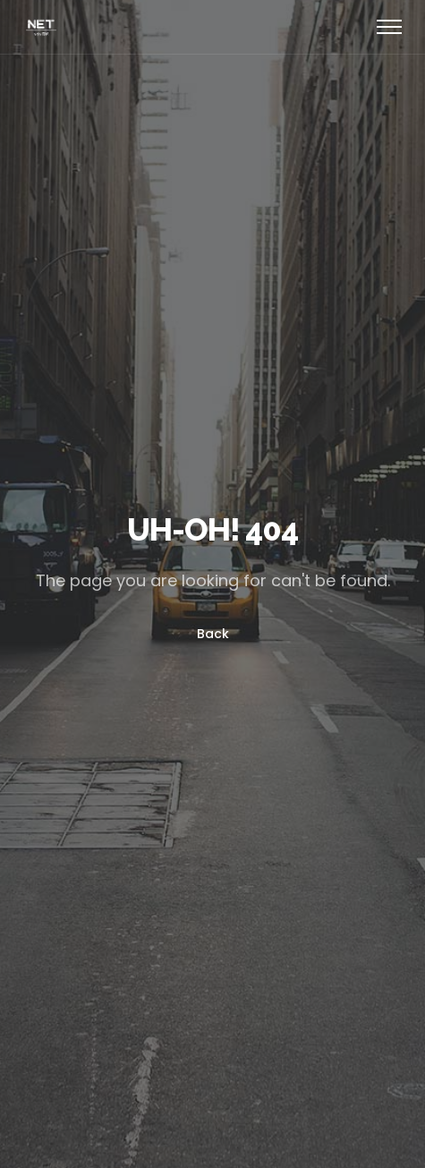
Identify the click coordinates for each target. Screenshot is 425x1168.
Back (213, 634)
